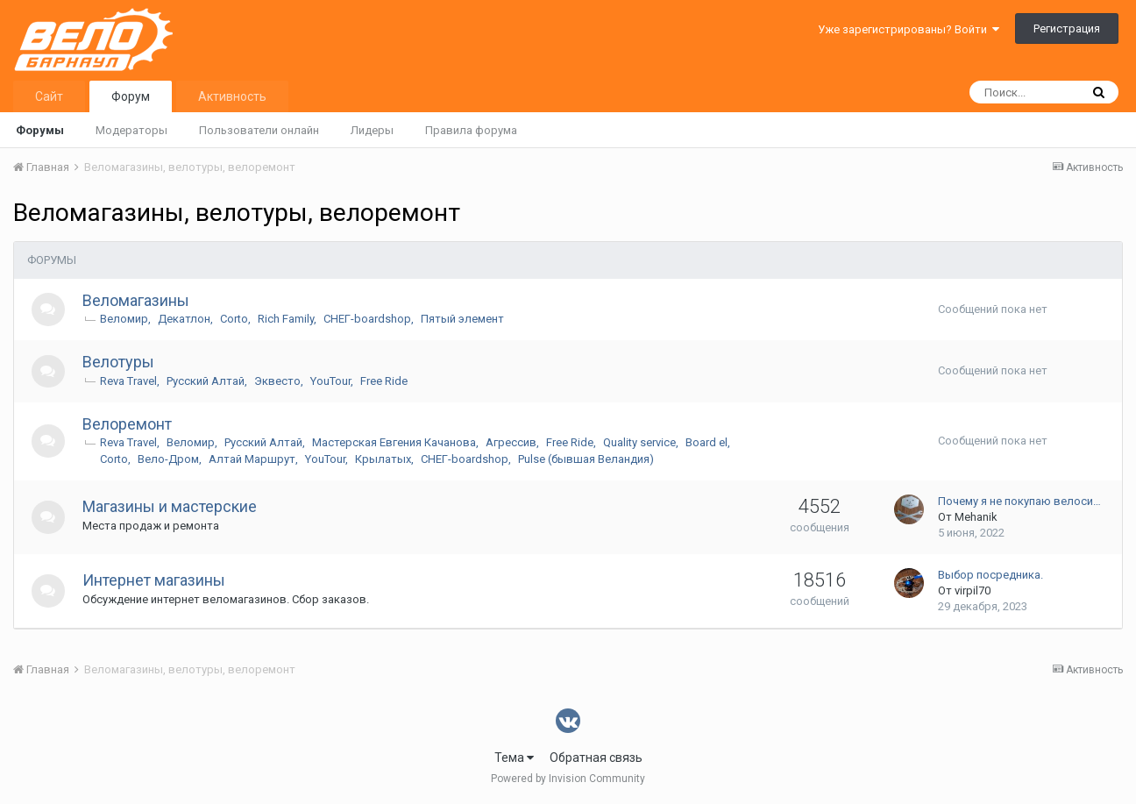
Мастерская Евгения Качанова (396, 442)
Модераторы (131, 130)
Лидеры (372, 130)
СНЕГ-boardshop (369, 318)
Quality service (641, 442)
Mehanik (976, 516)
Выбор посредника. (990, 574)
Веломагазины (137, 300)
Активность (232, 96)
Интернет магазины (155, 580)
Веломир (126, 318)
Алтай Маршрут (253, 459)
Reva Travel (130, 381)
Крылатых (385, 459)
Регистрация (1066, 28)
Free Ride (385, 381)
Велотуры (120, 361)
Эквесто (279, 381)
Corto (236, 318)
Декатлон (186, 318)
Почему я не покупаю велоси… (1019, 501)
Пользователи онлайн (259, 130)
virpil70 (972, 590)
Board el (708, 442)
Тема (514, 758)
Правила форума (471, 130)
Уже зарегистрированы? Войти (908, 29)
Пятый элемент (464, 318)
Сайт (49, 96)
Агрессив (512, 442)
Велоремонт (129, 424)
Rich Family (287, 318)
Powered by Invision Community (568, 778)
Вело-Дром (170, 459)
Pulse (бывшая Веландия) (588, 459)
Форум (130, 96)
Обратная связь (596, 758)
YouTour (332, 381)
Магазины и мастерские (171, 506)
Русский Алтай (207, 381)
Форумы (40, 130)
